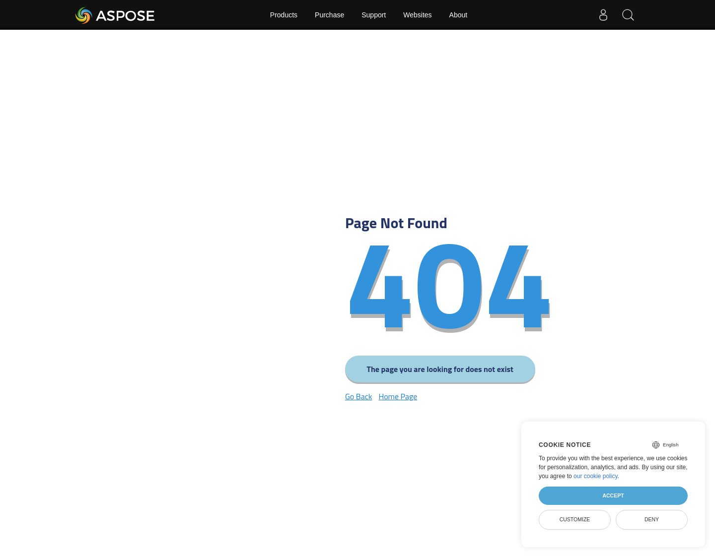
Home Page (397, 396)
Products (283, 15)
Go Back (358, 396)
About (458, 15)
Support (373, 15)
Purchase (329, 15)
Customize (575, 519)
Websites (417, 15)
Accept (613, 495)
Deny (651, 519)
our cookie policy (595, 476)
